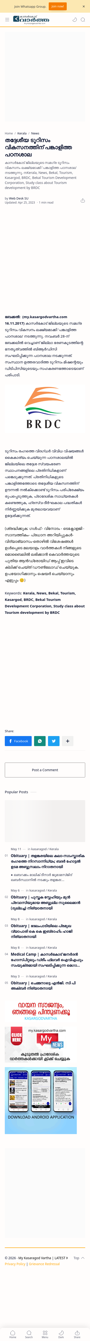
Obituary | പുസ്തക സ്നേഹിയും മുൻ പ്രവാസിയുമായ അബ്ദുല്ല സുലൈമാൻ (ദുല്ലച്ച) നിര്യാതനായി (45, 902)
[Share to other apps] (67, 741)
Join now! (58, 6)
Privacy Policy (15, 1264)
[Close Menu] (83, 6)
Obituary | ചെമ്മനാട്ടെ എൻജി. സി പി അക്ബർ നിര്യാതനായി (43, 986)
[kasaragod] (39, 849)
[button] (74, 19)
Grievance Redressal (44, 1264)
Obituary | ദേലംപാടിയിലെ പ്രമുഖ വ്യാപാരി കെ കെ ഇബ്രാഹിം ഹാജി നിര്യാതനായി (41, 931)
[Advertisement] (45, 77)
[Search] (82, 19)
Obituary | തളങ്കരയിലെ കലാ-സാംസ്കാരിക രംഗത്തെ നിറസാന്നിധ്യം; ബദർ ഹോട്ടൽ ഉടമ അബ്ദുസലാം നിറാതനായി (47, 861)
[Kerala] (54, 849)
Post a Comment (45, 770)
